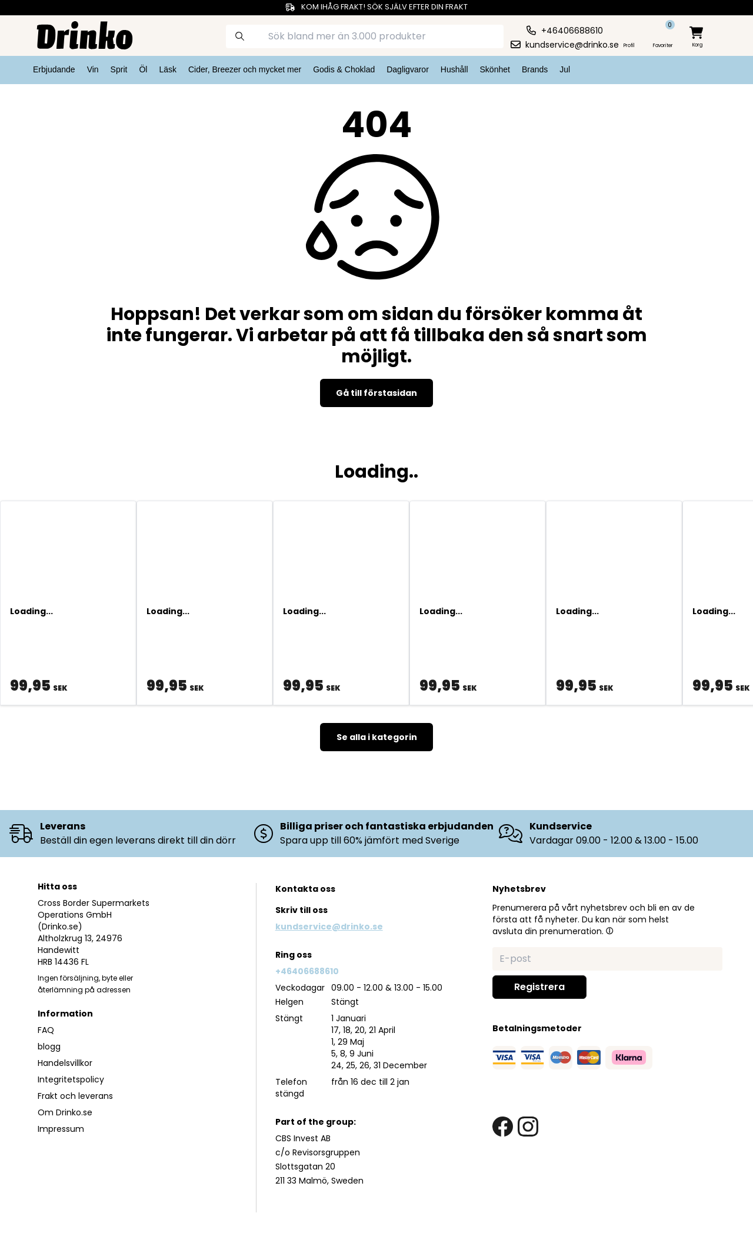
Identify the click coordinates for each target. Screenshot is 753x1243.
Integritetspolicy (71, 1079)
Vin (93, 69)
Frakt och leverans (75, 1096)
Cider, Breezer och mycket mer (244, 69)
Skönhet (495, 69)
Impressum (61, 1129)
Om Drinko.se (65, 1112)
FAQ (46, 1030)
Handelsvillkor (65, 1063)
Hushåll (454, 69)
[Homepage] (75, 34)
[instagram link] (528, 1127)
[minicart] (697, 37)
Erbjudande (54, 69)
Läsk (167, 69)
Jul (564, 69)
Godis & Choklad (344, 69)
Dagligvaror (408, 69)
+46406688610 (307, 971)
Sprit (119, 69)
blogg (49, 1046)
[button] (609, 931)
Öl (143, 69)
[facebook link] (502, 1127)
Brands (535, 69)
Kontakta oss (305, 889)
